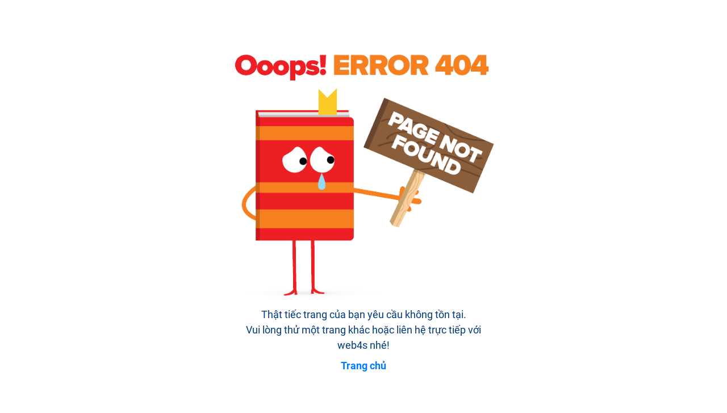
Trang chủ (363, 366)
